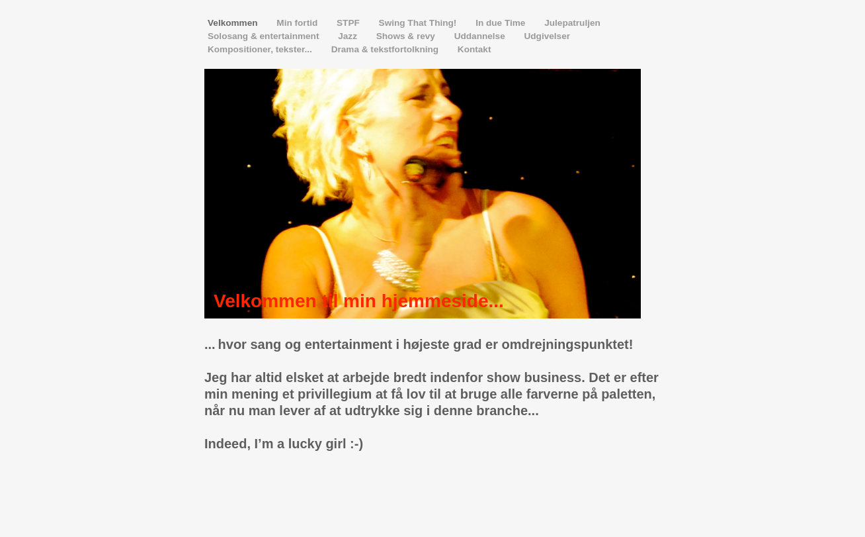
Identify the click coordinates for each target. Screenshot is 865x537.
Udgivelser (547, 36)
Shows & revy (407, 36)
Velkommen (234, 23)
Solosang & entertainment (264, 36)
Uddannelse (481, 36)
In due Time (501, 23)
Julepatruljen (572, 23)
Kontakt (474, 49)
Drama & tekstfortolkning (386, 49)
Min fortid (298, 23)
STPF (349, 23)
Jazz (349, 36)
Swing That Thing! (419, 23)
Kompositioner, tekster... (261, 49)
